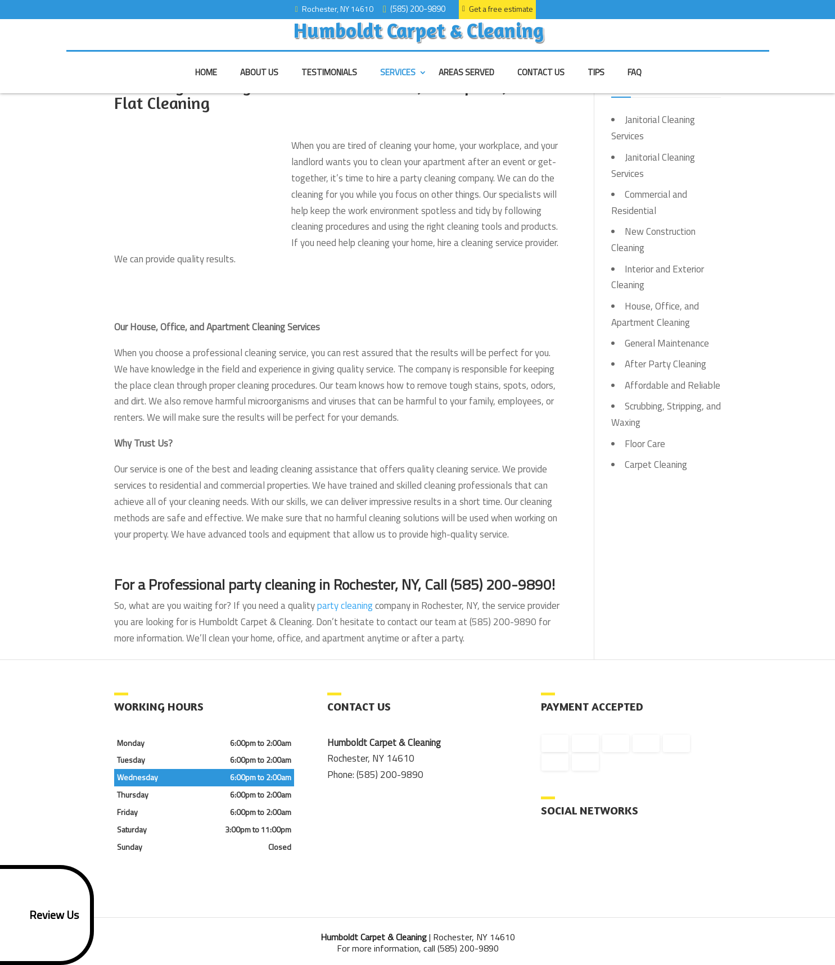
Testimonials (329, 82)
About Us (259, 82)
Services (398, 82)
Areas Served (466, 82)
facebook (550, 848)
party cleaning (345, 605)
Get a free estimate (497, 9)
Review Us (41, 915)
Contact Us (541, 82)
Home (206, 82)
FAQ (635, 82)
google (571, 848)
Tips (596, 82)
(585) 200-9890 (416, 7)
